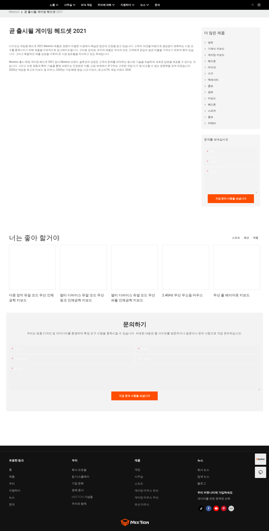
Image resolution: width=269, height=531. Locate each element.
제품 (255, 237)
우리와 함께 (79, 503)
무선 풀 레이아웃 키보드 (231, 295)
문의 (12, 504)
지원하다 (14, 490)
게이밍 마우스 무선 (146, 497)
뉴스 (12, 497)
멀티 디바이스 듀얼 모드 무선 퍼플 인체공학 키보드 (133, 297)
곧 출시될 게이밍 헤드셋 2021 (43, 12)
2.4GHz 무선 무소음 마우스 (182, 295)
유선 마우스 (142, 504)
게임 (137, 469)
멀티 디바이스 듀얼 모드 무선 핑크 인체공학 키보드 (82, 297)
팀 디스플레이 (80, 476)
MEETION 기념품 (82, 497)
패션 (246, 237)
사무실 (139, 476)
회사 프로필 (79, 470)
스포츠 (236, 237)
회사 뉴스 (203, 470)
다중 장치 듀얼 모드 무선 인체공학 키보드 (31, 297)
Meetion (14, 12)
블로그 (201, 483)
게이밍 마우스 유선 (146, 490)
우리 (12, 483)
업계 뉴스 (203, 476)
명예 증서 (78, 490)
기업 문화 (78, 483)
